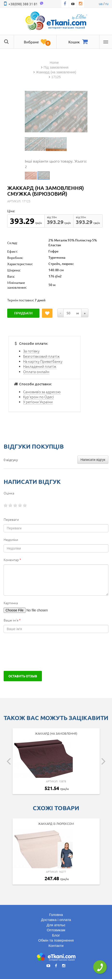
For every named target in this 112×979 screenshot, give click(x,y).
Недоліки (11, 539)
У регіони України (38, 401)
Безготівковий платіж (41, 356)
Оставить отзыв (22, 676)
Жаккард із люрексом (56, 823)
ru (106, 4)
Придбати (23, 313)
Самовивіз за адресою (42, 391)
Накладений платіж (39, 366)
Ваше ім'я (12, 620)
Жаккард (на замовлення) (56, 733)
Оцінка (9, 493)
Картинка (11, 602)
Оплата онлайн (36, 371)
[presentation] (40, 652)
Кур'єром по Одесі (38, 396)
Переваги (11, 519)
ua (101, 4)
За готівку (31, 350)
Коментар (12, 559)
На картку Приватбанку (42, 361)
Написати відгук (92, 460)
